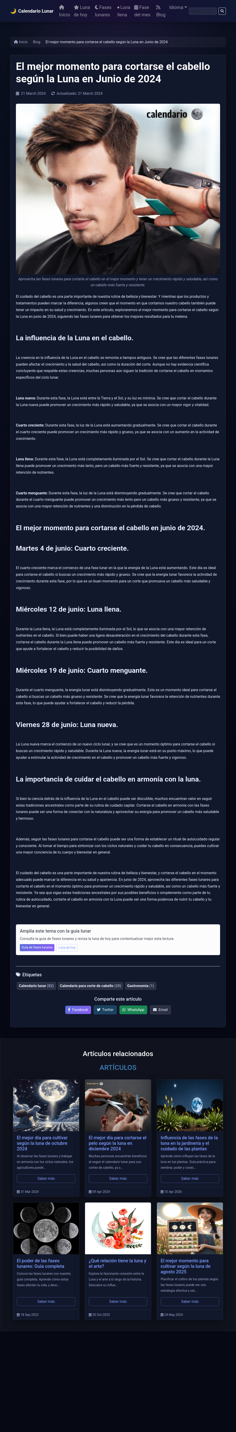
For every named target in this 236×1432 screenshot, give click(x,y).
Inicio (64, 11)
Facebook (78, 1010)
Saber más (46, 1178)
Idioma (176, 7)
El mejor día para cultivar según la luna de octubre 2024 (42, 1143)
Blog (160, 11)
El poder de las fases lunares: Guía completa (40, 1263)
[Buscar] (203, 11)
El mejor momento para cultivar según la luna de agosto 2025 (186, 1266)
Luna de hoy (82, 11)
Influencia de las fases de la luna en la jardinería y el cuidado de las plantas (189, 1143)
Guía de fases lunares (37, 947)
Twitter (105, 1010)
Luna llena (123, 11)
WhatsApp (133, 1010)
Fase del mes (142, 11)
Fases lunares (103, 11)
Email (160, 1010)
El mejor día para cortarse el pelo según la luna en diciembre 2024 (117, 1143)
